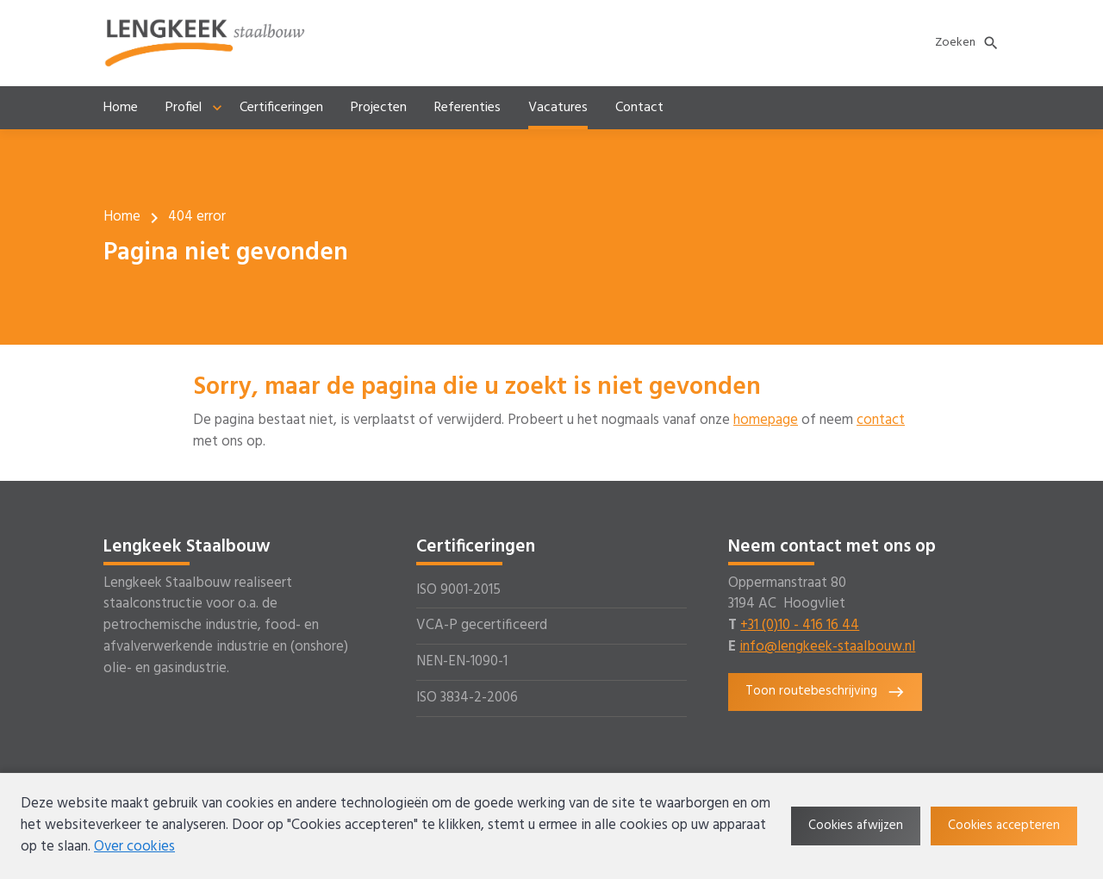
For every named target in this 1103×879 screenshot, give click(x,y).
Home (121, 217)
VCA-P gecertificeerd (481, 625)
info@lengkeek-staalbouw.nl (827, 647)
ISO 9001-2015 (458, 590)
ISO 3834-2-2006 (467, 698)
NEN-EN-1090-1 (462, 662)
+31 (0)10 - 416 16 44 (799, 625)
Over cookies (134, 847)
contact (881, 420)
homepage (765, 420)
